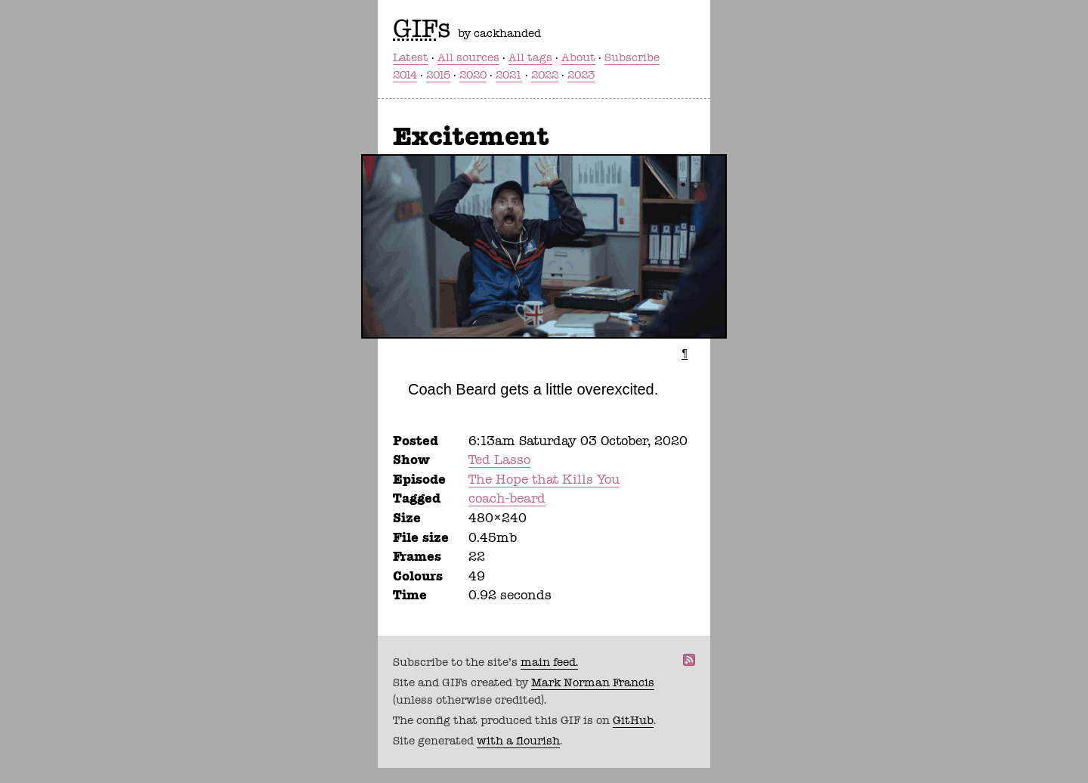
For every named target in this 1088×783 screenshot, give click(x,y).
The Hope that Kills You (544, 479)
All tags (530, 57)
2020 (473, 75)
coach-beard (507, 498)
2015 (438, 75)
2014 (405, 75)
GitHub (633, 720)
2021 (509, 75)
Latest (410, 57)
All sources (468, 57)
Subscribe (632, 57)
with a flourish (518, 740)
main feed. (549, 662)
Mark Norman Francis (592, 682)
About (578, 57)
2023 (581, 75)
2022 (544, 75)
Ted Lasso (499, 459)
